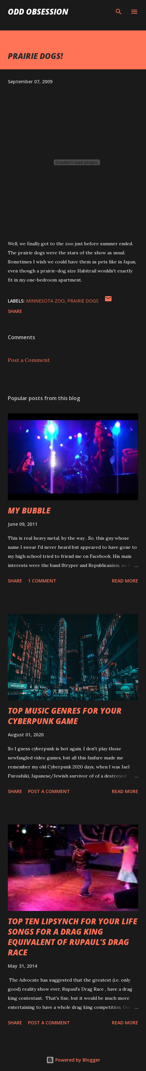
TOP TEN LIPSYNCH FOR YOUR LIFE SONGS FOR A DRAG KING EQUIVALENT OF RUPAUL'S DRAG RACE (72, 937)
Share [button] (15, 311)
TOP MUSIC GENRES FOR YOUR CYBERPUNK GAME (65, 715)
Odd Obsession (38, 11)
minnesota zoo (45, 301)
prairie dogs (83, 301)
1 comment (42, 581)
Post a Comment (29, 360)
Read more (125, 581)
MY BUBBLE (29, 510)
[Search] (119, 12)
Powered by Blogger (73, 1060)
